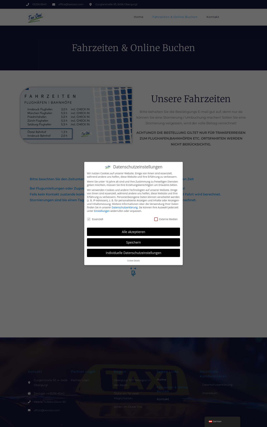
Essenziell (95, 219)
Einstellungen (102, 211)
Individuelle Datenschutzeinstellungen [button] (133, 253)
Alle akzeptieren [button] (133, 232)
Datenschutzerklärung (125, 207)
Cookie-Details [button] (133, 260)
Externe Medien (166, 219)
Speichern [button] (133, 242)
